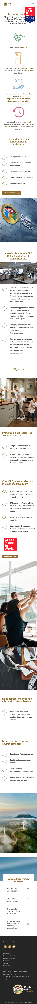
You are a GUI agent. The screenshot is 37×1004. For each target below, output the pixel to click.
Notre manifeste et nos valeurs (12, 956)
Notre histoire (7, 953)
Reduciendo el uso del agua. (18, 889)
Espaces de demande (9, 958)
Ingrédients (6, 965)
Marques (6, 961)
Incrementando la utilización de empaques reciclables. (18, 924)
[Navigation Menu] (33, 4)
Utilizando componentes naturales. (18, 911)
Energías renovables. (18, 900)
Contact (5, 963)
